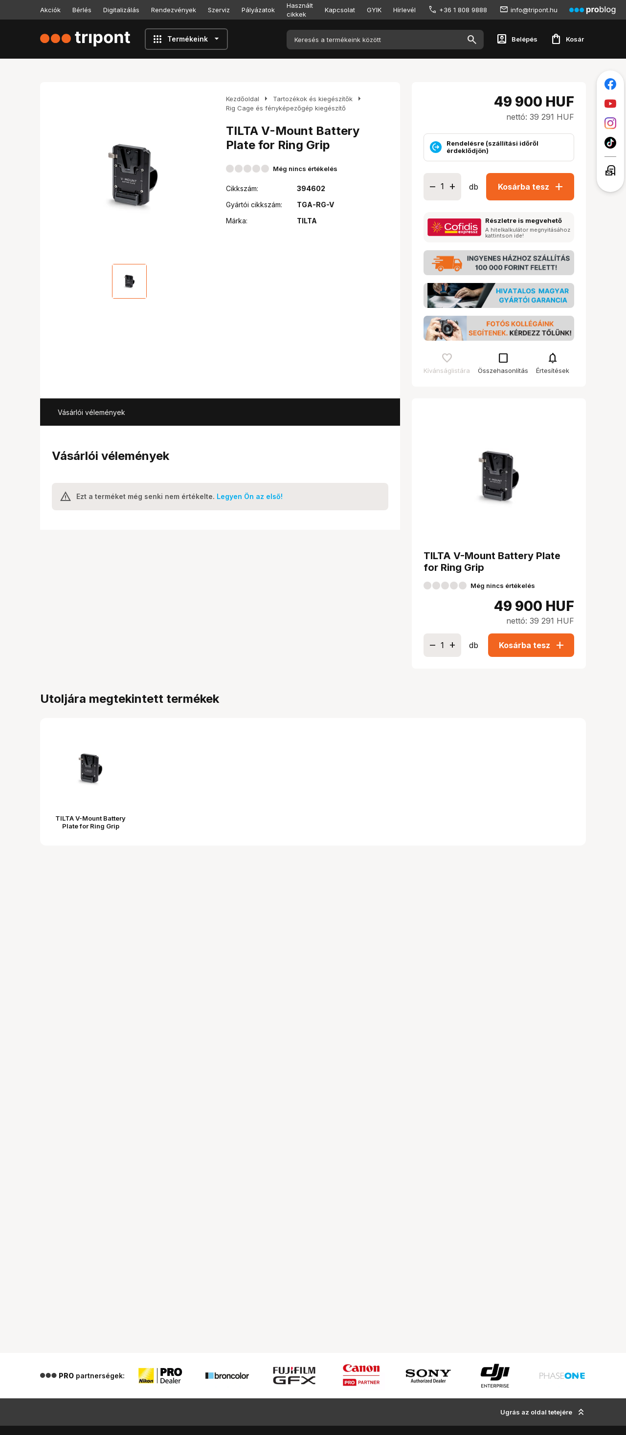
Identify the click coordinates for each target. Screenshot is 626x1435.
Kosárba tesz (531, 187)
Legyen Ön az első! (250, 496)
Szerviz (219, 10)
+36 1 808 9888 (463, 10)
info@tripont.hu (534, 10)
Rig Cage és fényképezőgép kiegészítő (286, 108)
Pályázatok (258, 10)
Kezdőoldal (242, 99)
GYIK (374, 10)
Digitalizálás (121, 10)
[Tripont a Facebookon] (610, 84)
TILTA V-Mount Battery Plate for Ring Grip (90, 822)
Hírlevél (404, 10)
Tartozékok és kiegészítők (313, 99)
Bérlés (81, 10)
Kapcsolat (340, 10)
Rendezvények (173, 10)
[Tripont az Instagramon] (610, 123)
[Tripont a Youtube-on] (610, 103)
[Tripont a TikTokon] (610, 143)
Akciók (50, 10)
